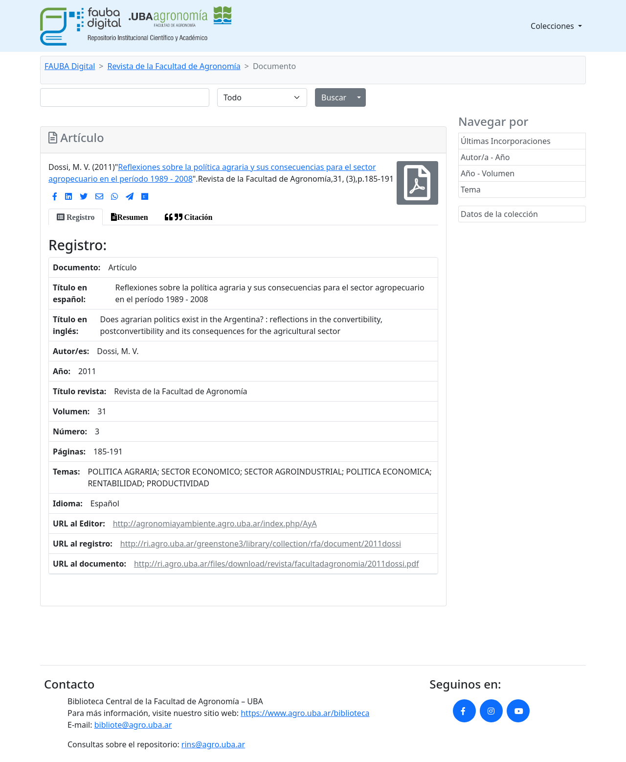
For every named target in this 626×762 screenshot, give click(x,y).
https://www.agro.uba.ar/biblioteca (305, 713)
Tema (471, 189)
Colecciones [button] (553, 26)
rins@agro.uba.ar (213, 744)
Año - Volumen (487, 173)
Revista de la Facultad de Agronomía (174, 66)
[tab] (75, 217)
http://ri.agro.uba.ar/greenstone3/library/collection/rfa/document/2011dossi (260, 543)
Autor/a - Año (485, 157)
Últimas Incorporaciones (506, 141)
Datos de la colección (499, 214)
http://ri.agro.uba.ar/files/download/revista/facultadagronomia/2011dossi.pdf (276, 563)
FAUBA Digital (70, 66)
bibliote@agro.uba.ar (133, 724)
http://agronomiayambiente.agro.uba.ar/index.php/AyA (215, 523)
